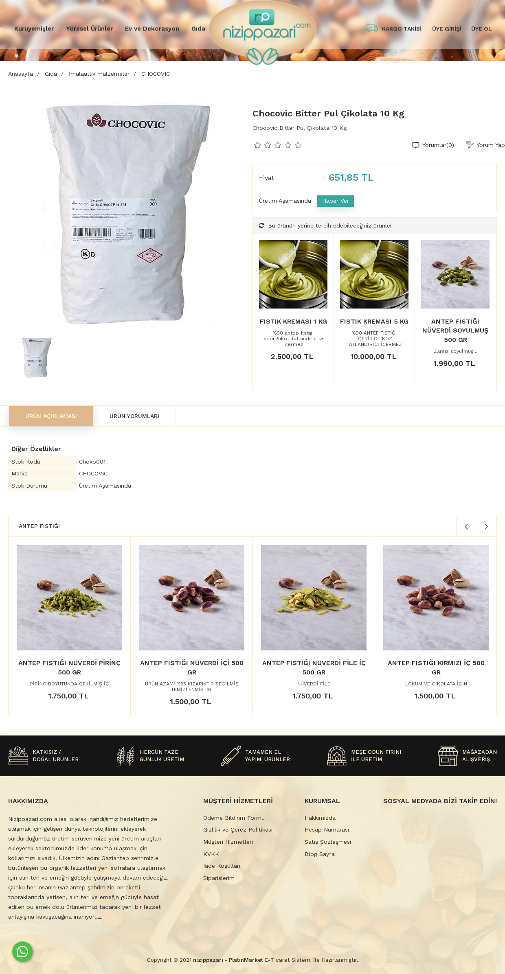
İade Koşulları (221, 865)
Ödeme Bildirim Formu (234, 817)
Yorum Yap (490, 145)
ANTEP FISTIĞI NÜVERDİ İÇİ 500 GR (192, 667)
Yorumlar (438, 145)
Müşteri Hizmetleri (228, 841)
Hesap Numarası (327, 829)
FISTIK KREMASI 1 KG (293, 321)
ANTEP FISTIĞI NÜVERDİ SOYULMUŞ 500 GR (455, 330)
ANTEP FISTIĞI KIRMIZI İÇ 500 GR (436, 667)
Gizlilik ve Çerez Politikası (237, 829)
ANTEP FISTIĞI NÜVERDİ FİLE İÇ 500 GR (314, 667)
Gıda (198, 28)
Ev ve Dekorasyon (152, 28)
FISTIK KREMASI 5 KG (374, 321)
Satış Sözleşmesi (328, 841)
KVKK (211, 854)
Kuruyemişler (34, 28)
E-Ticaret (277, 959)
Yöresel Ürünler (89, 28)
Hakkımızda (320, 817)
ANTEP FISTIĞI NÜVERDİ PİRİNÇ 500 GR (69, 667)
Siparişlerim (219, 878)
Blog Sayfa (320, 854)
